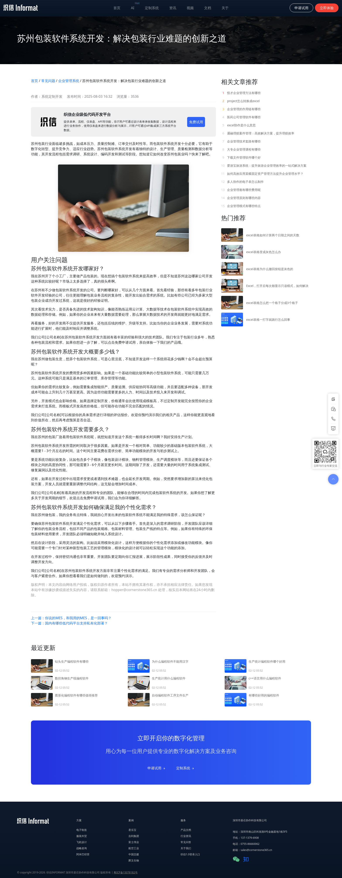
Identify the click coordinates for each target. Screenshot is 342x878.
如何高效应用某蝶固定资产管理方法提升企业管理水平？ (262, 173)
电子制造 (81, 830)
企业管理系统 (68, 80)
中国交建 (133, 854)
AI (135, 6)
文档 (207, 7)
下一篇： (69, 623)
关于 (225, 7)
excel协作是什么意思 (238, 125)
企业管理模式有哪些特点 (241, 206)
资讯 (172, 7)
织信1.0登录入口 (190, 854)
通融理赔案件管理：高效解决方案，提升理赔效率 (257, 133)
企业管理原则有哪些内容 (241, 197)
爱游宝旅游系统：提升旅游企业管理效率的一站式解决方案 (264, 165)
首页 (116, 7)
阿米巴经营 (82, 854)
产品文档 (186, 830)
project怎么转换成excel (240, 101)
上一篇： (71, 618)
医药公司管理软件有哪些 (241, 117)
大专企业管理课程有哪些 (241, 149)
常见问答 (186, 842)
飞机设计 (81, 842)
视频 (190, 7)
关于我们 (186, 848)
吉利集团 (133, 836)
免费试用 (196, 122)
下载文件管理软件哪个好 (241, 157)
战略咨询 (81, 848)
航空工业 (133, 848)
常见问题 (48, 80)
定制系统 (152, 7)
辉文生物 (133, 860)
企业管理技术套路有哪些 (241, 141)
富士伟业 (133, 842)
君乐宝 (132, 830)
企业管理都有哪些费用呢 (241, 189)
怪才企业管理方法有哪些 (241, 93)
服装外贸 (81, 836)
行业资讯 (186, 836)
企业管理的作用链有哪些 (241, 109)
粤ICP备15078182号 (126, 872)
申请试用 (156, 768)
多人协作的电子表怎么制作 (242, 181)
